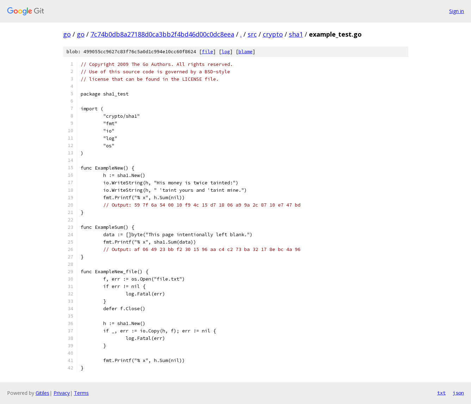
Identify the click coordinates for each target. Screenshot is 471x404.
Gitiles (42, 393)
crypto (273, 34)
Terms (81, 393)
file (207, 52)
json (458, 393)
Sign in (456, 11)
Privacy (62, 393)
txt (441, 393)
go (67, 34)
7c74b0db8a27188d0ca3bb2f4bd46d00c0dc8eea (162, 34)
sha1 (296, 34)
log (226, 52)
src (252, 34)
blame (245, 52)
